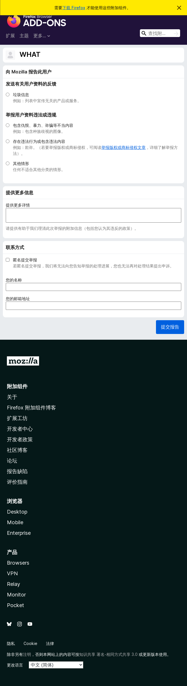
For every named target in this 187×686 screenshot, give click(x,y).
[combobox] (160, 33)
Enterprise (19, 533)
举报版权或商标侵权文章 (123, 147)
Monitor (16, 595)
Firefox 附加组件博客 (31, 408)
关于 (12, 397)
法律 (50, 643)
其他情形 (21, 163)
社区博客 (17, 450)
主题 (24, 35)
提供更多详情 (18, 205)
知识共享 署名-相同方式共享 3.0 (108, 654)
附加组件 (17, 386)
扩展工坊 (17, 418)
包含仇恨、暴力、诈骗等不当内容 (43, 125)
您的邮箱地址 (20, 299)
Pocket (15, 605)
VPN (12, 573)
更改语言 (15, 664)
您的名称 (16, 280)
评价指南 (17, 482)
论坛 (12, 461)
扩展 (10, 35)
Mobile (15, 522)
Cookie (30, 643)
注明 (27, 654)
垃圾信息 (21, 94)
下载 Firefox (73, 7)
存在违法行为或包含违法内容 (39, 141)
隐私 (11, 643)
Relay (13, 584)
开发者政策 (20, 439)
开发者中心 (20, 429)
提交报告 (170, 327)
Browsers (18, 563)
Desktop (17, 512)
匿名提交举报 (25, 259)
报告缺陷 (17, 471)
